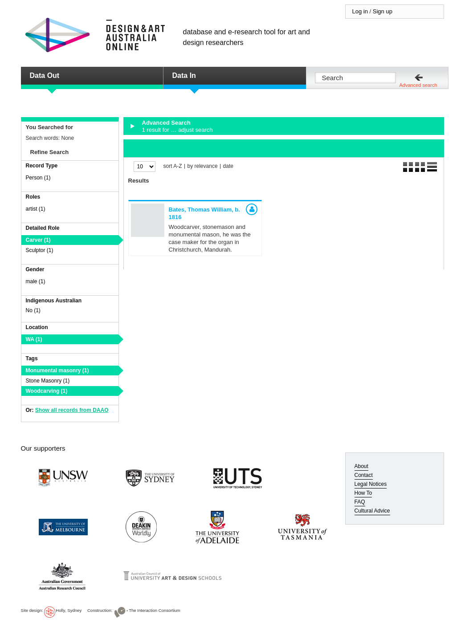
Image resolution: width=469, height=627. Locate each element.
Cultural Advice (372, 511)
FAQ (360, 502)
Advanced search (418, 85)
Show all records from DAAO (72, 410)
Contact (364, 475)
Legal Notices (371, 484)
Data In (184, 75)
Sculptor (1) (39, 250)
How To (363, 493)
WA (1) (34, 339)
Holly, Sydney (69, 610)
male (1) (35, 281)
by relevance (203, 166)
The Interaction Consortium (154, 610)
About (361, 466)
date (228, 166)
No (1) (33, 310)
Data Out (45, 75)
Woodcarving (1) (47, 391)
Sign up (382, 11)
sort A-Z (172, 166)
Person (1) (38, 178)
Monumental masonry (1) (57, 370)
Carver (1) (38, 240)
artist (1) (35, 209)
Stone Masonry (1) (48, 381)
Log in (360, 11)
